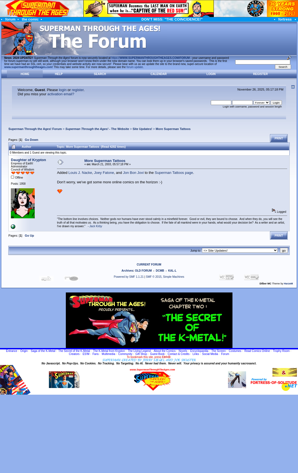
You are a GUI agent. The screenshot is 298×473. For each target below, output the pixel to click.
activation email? (60, 94)
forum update (135, 67)
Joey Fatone (104, 173)
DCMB (160, 270)
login (62, 90)
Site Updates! (142, 129)
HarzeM (288, 283)
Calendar (159, 74)
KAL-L (172, 270)
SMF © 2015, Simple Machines (165, 276)
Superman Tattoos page (174, 173)
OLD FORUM (143, 270)
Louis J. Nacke (80, 173)
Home (25, 74)
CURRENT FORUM (149, 264)
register (78, 90)
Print (279, 138)
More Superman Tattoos (173, 129)
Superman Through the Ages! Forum (35, 129)
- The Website (97, 129)
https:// (150, 57)
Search (100, 74)
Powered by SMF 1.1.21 (129, 276)
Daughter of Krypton (28, 160)
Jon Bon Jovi (133, 173)
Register (260, 74)
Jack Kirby (95, 226)
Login (211, 74)
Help (59, 74)
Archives (127, 270)
